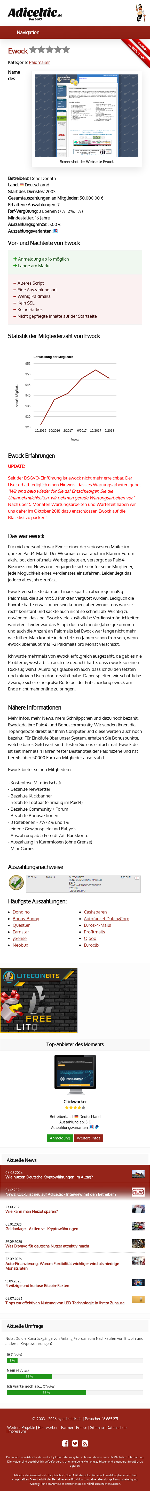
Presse (81, 1427)
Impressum (16, 1431)
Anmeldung (60, 1138)
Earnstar (21, 931)
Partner (67, 1427)
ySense (20, 938)
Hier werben (48, 1427)
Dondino (21, 912)
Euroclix (91, 945)
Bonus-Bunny (26, 918)
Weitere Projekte (21, 1427)
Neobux (20, 945)
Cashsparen (95, 912)
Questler (21, 925)
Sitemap (97, 1427)
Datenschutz (117, 1427)
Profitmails (94, 931)
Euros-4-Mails (97, 925)
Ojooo (90, 938)
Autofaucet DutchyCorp (106, 918)
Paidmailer (39, 62)
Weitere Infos (88, 1138)
